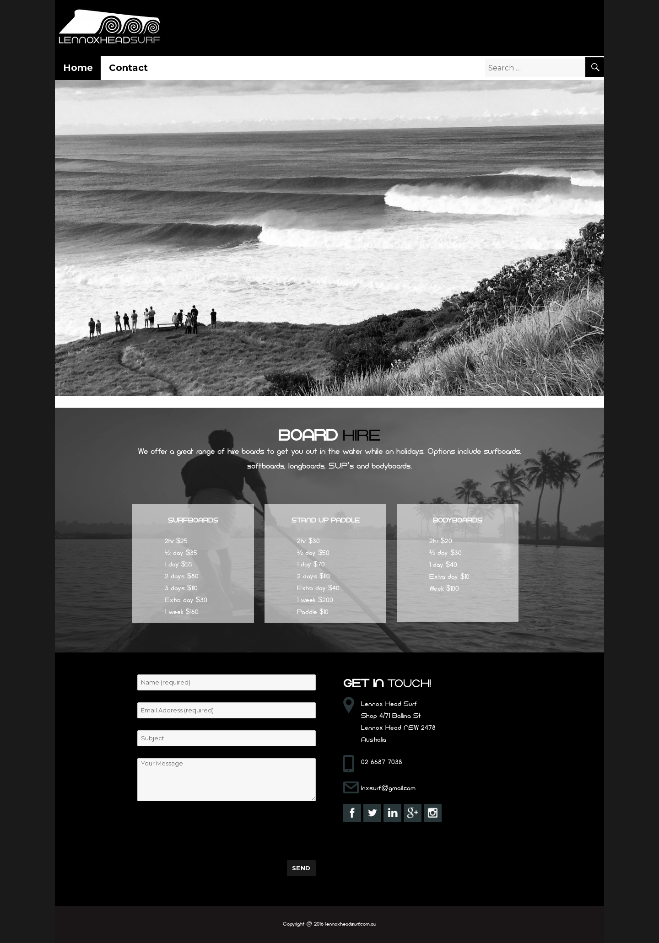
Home (78, 67)
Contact (128, 67)
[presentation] (206, 830)
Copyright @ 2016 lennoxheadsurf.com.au (329, 924)
